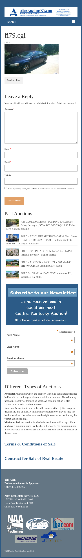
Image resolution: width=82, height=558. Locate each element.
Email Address (40, 358)
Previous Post (14, 80)
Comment (9, 109)
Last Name (40, 346)
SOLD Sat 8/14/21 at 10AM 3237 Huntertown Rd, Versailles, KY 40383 (46, 275)
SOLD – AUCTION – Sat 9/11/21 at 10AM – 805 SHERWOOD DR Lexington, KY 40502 (46, 264)
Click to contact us (16, 506)
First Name (40, 335)
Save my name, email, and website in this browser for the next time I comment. (41, 189)
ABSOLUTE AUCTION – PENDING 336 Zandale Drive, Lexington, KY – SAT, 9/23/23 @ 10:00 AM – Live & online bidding (40, 225)
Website (8, 175)
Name (8, 149)
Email (8, 162)
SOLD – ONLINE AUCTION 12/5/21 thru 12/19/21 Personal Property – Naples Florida (47, 253)
